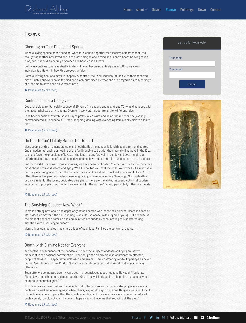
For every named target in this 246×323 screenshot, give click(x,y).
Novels (156, 10)
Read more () (41, 90)
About (140, 10)
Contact (215, 10)
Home (128, 10)
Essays (171, 10)
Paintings (187, 10)
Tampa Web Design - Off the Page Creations (89, 317)
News (202, 10)
